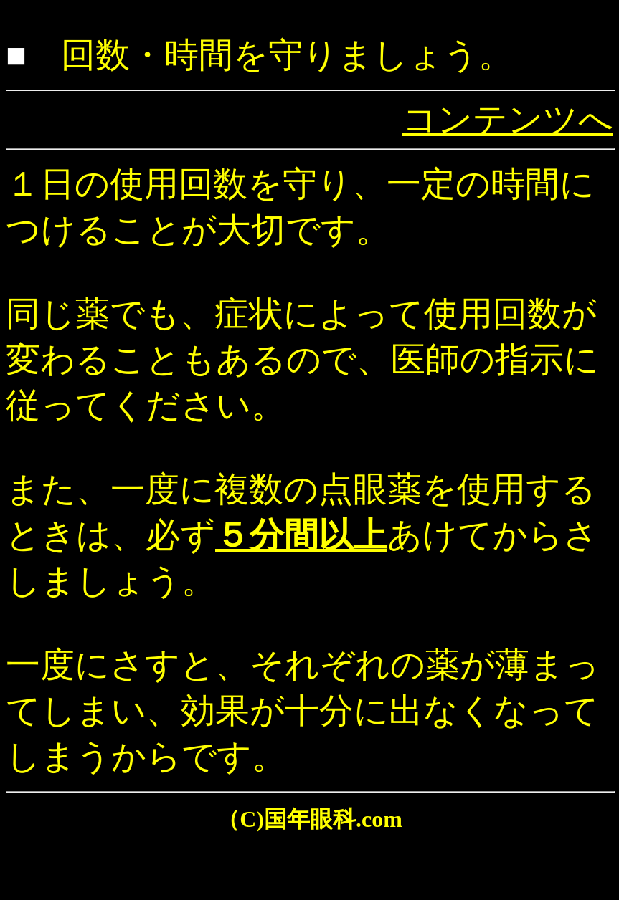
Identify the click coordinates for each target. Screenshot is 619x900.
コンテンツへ (507, 119)
